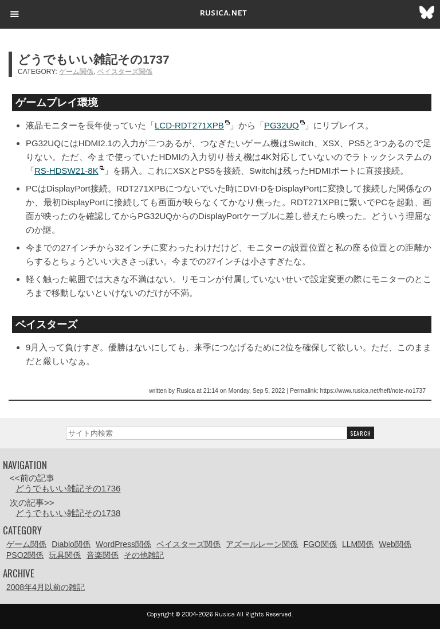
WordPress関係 (123, 544)
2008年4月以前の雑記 (45, 587)
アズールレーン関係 (262, 544)
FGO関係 (319, 544)
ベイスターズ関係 (124, 72)
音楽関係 (103, 555)
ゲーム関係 (76, 72)
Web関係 (395, 544)
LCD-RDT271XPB (189, 125)
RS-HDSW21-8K (66, 170)
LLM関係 (358, 544)
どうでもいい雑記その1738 (67, 513)
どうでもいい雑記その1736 (67, 488)
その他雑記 (144, 555)
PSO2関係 (25, 555)
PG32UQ (281, 125)
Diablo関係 (71, 544)
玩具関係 (65, 555)
